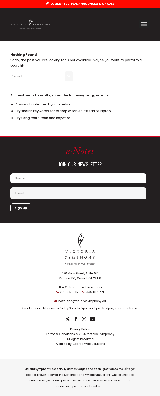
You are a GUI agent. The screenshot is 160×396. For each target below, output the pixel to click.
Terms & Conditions (60, 334)
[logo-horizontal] (30, 24)
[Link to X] (67, 319)
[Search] (41, 76)
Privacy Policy (80, 329)
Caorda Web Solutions (88, 344)
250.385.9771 (95, 292)
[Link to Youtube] (92, 319)
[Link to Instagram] (84, 319)
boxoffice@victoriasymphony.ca (82, 301)
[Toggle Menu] (144, 24)
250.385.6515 (69, 292)
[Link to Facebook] (76, 319)
